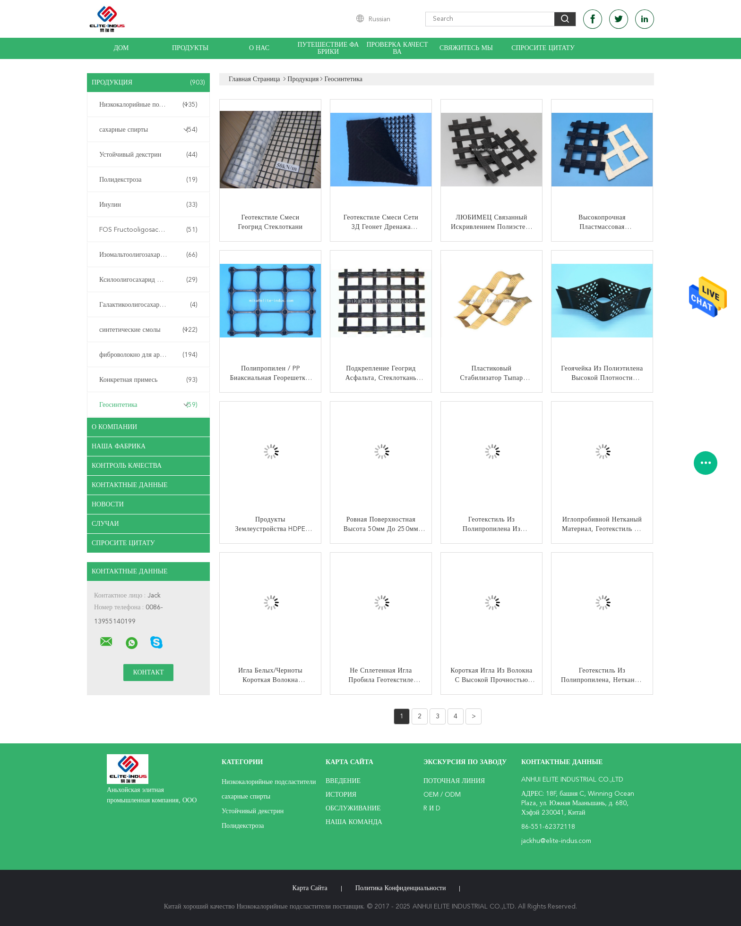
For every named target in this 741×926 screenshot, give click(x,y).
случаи (105, 524)
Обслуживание (353, 808)
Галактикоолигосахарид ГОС (148, 305)
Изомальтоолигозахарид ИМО (148, 255)
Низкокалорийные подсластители (148, 104)
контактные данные (130, 485)
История (341, 794)
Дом (121, 48)
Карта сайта (310, 888)
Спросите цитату (543, 48)
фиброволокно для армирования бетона (150, 355)
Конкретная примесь (148, 380)
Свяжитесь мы (466, 48)
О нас (259, 48)
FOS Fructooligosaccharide (148, 230)
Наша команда (354, 822)
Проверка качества (397, 48)
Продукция (148, 82)
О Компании (114, 427)
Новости (108, 504)
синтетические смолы (148, 330)
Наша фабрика (119, 446)
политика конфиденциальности (400, 888)
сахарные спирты (148, 130)
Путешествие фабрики (328, 48)
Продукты (190, 48)
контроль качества (127, 466)
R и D (431, 808)
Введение (343, 781)
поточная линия (454, 781)
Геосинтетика (148, 405)
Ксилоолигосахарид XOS (148, 280)
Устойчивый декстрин (148, 155)
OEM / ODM (442, 794)
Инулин (148, 205)
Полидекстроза (148, 180)
